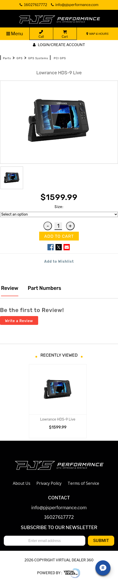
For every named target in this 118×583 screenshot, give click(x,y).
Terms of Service (83, 483)
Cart (65, 34)
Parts (7, 58)
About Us (21, 483)
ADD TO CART (59, 236)
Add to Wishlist (59, 261)
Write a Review (19, 321)
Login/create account (59, 45)
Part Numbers (44, 288)
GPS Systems (38, 58)
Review (9, 288)
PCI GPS (60, 58)
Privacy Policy (49, 483)
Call (41, 34)
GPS (20, 58)
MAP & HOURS (97, 33)
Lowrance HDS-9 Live (57, 419)
